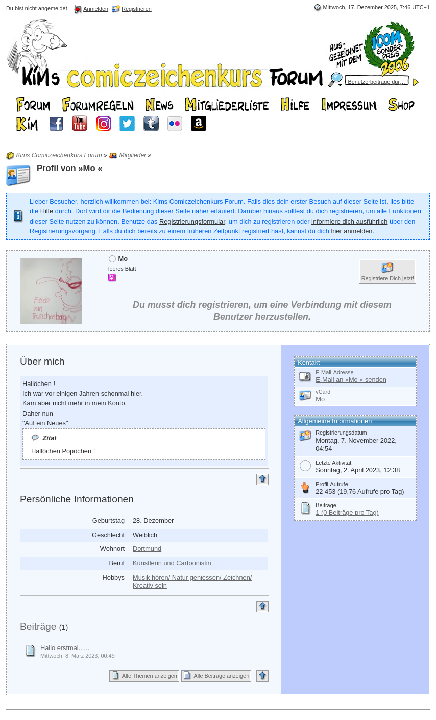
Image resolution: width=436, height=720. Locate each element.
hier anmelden (351, 231)
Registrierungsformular (192, 221)
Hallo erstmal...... (64, 648)
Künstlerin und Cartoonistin (172, 563)
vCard (323, 392)
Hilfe (47, 211)
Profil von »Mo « (69, 168)
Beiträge (38, 626)
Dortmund (147, 549)
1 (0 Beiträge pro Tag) (347, 512)
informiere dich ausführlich (349, 221)
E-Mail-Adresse (334, 372)
